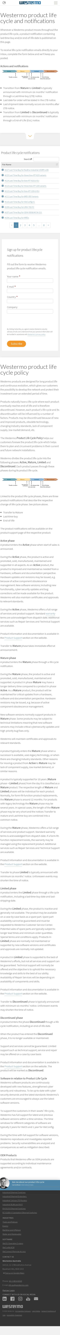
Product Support (13, 637)
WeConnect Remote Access (14, 1251)
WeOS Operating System (13, 1243)
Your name (12, 276)
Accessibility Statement (14, 1315)
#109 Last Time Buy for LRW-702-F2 (19, 207)
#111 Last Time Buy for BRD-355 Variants (21, 196)
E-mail (10, 286)
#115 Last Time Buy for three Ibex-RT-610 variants (25, 175)
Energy (5, 1226)
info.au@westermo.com (18, 1285)
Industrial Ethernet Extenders (14, 1196)
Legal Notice (36, 1311)
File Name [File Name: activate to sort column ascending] (6, 164)
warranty (50, 613)
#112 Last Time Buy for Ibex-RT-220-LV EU (22, 191)
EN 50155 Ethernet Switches (14, 1208)
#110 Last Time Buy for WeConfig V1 (20, 201)
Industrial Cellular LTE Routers (15, 1200)
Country (11, 297)
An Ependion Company (23, 1311)
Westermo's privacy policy (36, 334)
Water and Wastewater (12, 1234)
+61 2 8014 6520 (15, 1281)
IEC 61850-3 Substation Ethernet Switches (20, 1212)
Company (12, 307)
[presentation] (26, 322)
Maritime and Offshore (12, 1230)
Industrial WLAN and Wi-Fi (13, 1204)
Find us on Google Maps (14, 1273)
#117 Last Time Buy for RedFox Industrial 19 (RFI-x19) (26, 170)
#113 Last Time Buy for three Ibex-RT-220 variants (25, 185)
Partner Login (9, 1290)
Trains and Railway (10, 1222)
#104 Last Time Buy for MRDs (17, 217)
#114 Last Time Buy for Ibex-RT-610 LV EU (22, 180)
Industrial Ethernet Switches (14, 1192)
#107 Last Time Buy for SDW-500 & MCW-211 (23, 212)
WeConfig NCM (8, 1247)
